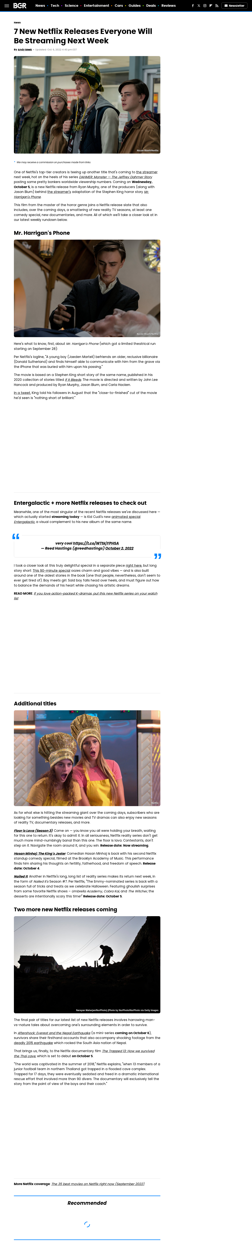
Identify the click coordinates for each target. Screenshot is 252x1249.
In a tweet (22, 393)
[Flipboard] (210, 5)
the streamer (147, 172)
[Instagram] (204, 5)
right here (134, 566)
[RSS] (216, 5)
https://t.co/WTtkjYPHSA (96, 544)
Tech (55, 5)
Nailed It (21, 876)
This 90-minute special (51, 571)
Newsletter (234, 6)
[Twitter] (198, 5)
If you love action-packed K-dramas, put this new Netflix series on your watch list (85, 596)
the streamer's (59, 192)
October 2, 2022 (119, 549)
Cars (119, 5)
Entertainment (96, 5)
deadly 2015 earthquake (33, 1043)
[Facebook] (192, 5)
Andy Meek (25, 49)
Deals (151, 5)
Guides (135, 5)
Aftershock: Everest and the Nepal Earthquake (54, 1033)
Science (71, 5)
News (40, 5)
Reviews (168, 5)
